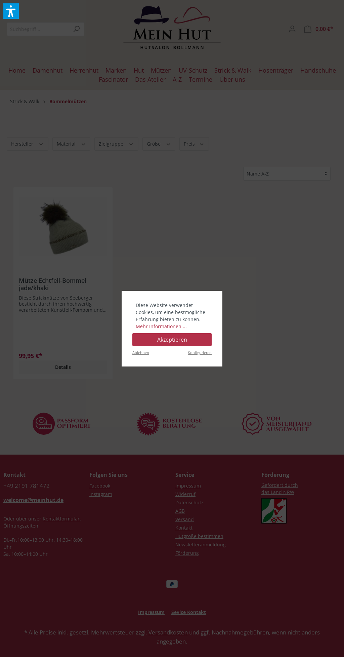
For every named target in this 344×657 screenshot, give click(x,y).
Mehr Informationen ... (161, 326)
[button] (11, 11)
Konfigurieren (200, 352)
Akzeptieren (172, 339)
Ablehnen (140, 352)
